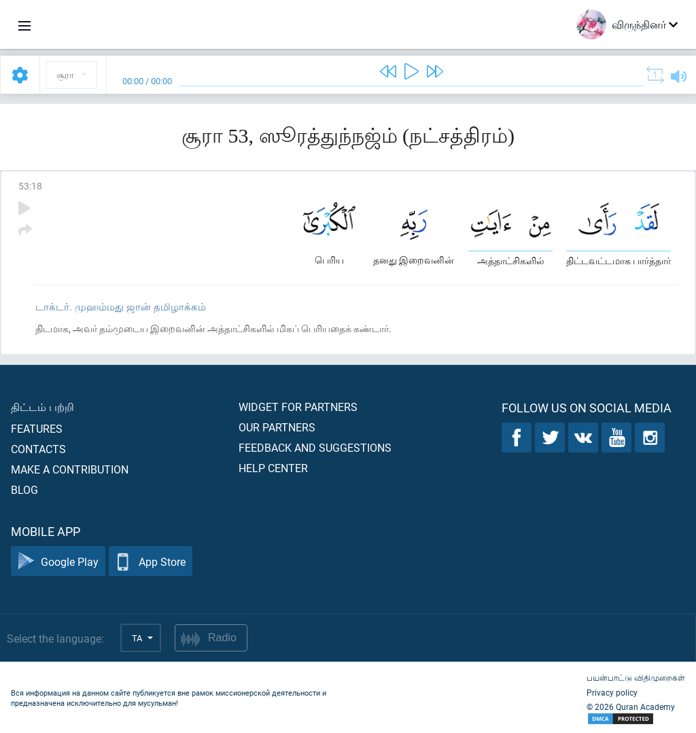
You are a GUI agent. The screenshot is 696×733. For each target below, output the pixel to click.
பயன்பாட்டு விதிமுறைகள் (636, 677)
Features (37, 428)
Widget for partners (298, 406)
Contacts (38, 449)
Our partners (277, 427)
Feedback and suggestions (315, 447)
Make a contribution (69, 469)
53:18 (30, 185)
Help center (273, 468)
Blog (24, 489)
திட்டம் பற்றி (42, 406)
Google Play (58, 561)
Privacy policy (612, 692)
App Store (151, 561)
